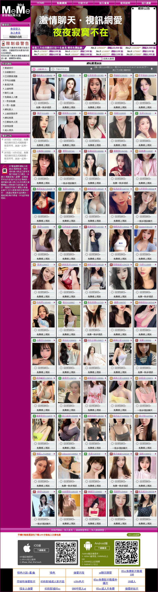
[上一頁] (113, 67)
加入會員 (15, 33)
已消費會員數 (11, 76)
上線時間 (9, 88)
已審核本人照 (11, 122)
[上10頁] (106, 67)
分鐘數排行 (10, 72)
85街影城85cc (52, 588)
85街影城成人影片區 (52, 581)
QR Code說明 (133, 535)
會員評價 (9, 84)
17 (135, 67)
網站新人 (9, 109)
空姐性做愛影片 (26, 581)
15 (130, 67)
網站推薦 (9, 118)
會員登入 (15, 29)
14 (128, 67)
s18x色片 (79, 581)
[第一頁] (98, 67)
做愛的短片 (131, 588)
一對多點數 (10, 101)
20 (142, 67)
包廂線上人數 (11, 97)
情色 (52, 572)
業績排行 (9, 68)
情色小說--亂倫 (26, 572)
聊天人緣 (9, 93)
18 (137, 67)
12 (123, 67)
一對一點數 (10, 105)
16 (132, 67)
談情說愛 (9, 126)
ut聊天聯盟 (105, 572)
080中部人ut (79, 588)
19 (140, 67)
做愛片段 (79, 572)
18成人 (132, 581)
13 (125, 67)
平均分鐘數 (10, 80)
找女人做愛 (26, 588)
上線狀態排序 (11, 113)
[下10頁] (119, 70)
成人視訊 (9, 130)
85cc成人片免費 (105, 588)
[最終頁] (127, 70)
